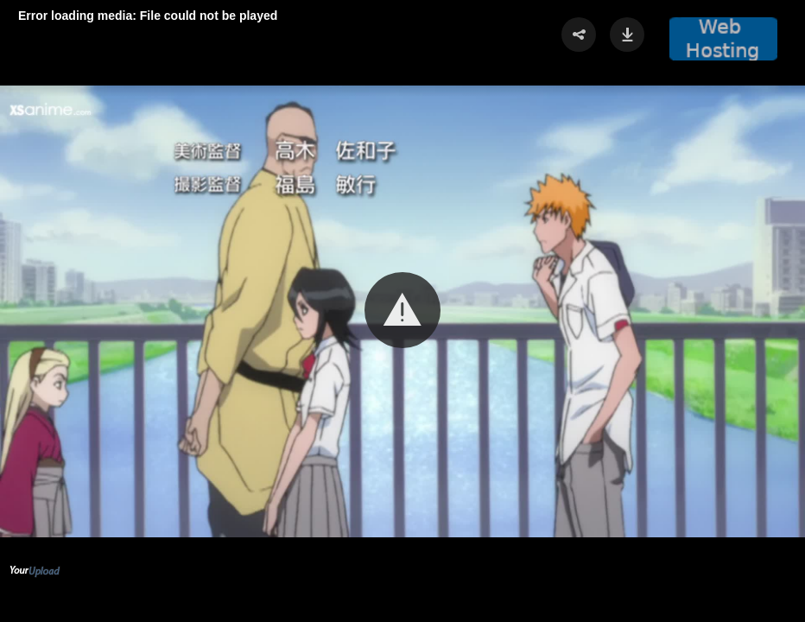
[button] (402, 310)
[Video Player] (402, 311)
